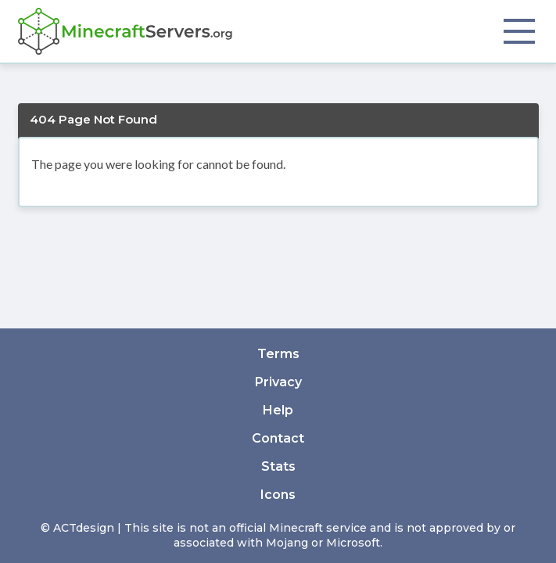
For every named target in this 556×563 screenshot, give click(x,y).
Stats (278, 466)
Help (278, 410)
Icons (278, 494)
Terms (278, 353)
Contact (278, 438)
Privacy (278, 382)
